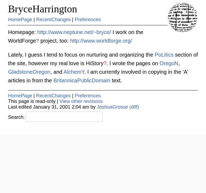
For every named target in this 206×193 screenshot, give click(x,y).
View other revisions (81, 101)
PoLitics (164, 55)
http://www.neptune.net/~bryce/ (74, 32)
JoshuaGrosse (112, 107)
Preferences (88, 19)
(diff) (134, 107)
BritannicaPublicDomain (81, 80)
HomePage (20, 19)
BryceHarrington (42, 8)
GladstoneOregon (29, 72)
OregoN (169, 63)
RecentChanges (53, 19)
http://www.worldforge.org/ (101, 41)
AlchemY (74, 72)
